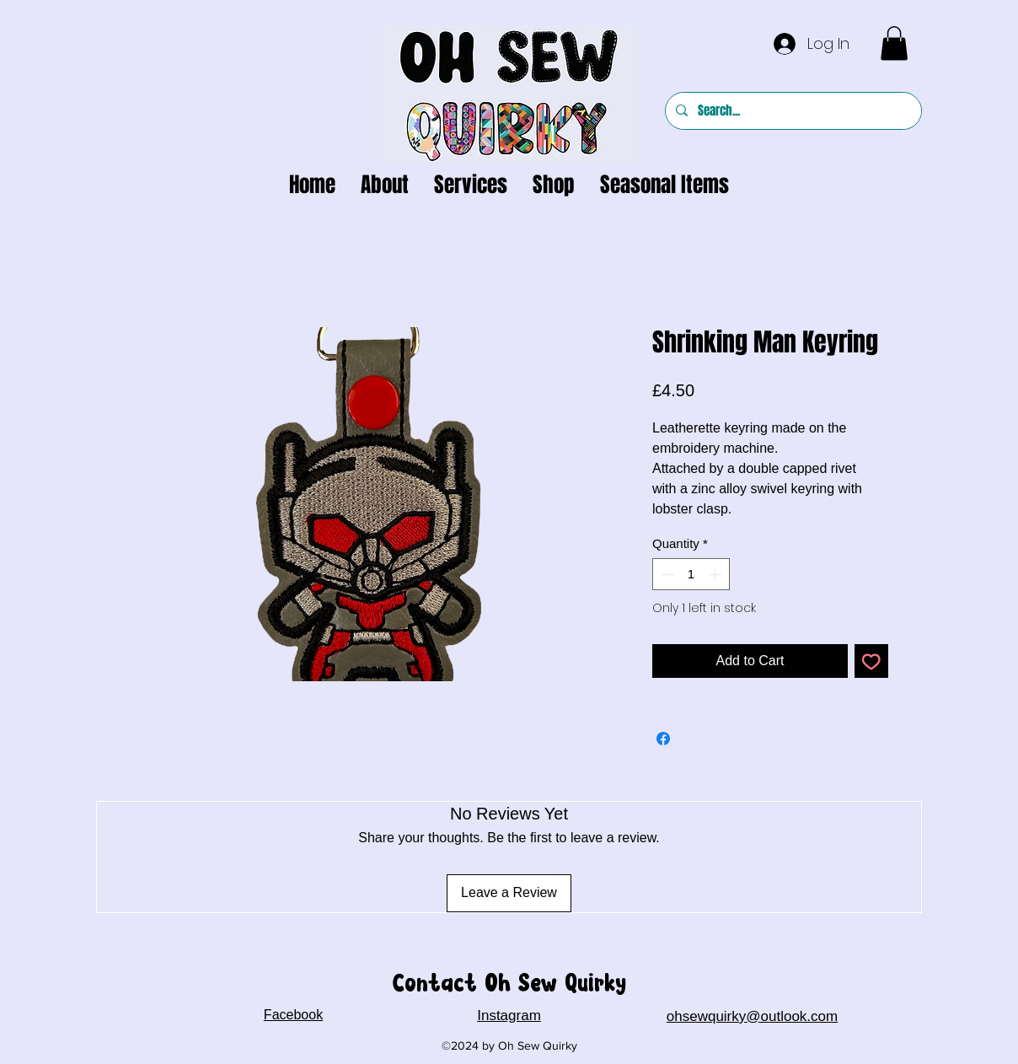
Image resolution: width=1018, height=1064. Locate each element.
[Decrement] (666, 574)
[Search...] (792, 111)
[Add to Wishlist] (871, 661)
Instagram (509, 1016)
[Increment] (716, 574)
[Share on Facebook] (663, 738)
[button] (894, 43)
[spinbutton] (691, 574)
